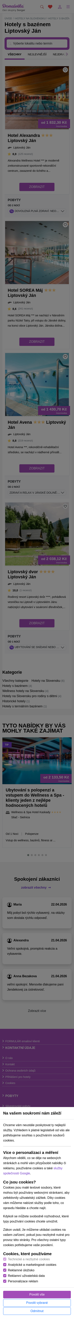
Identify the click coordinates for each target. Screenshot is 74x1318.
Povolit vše (37, 1294)
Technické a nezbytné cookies (29, 1259)
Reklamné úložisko (21, 1270)
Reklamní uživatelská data (26, 1275)
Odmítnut (37, 1311)
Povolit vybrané (37, 1302)
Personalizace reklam (23, 1281)
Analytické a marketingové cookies (32, 1264)
